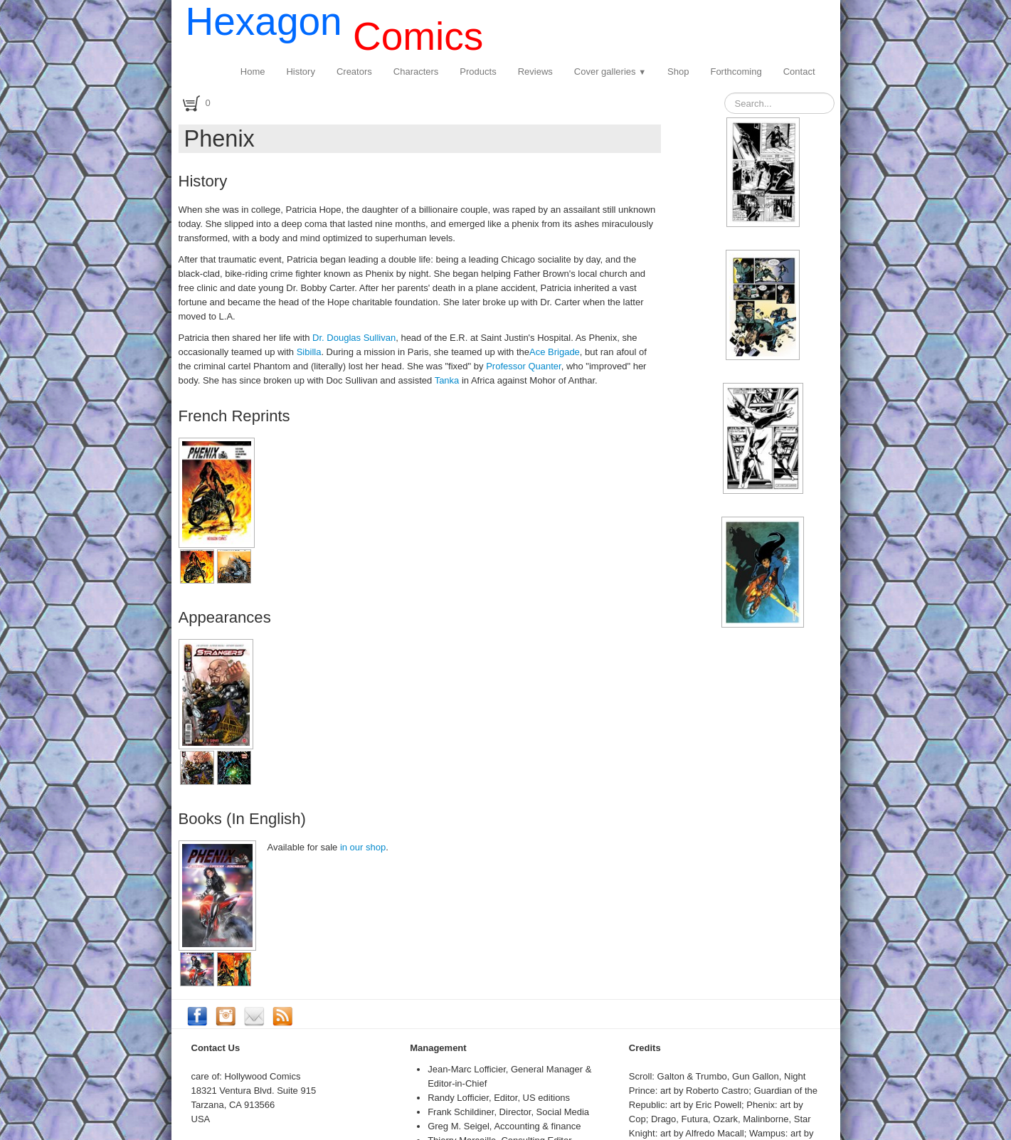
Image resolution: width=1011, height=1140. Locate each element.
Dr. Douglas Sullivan (354, 337)
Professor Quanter (523, 366)
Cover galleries (610, 71)
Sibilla (309, 352)
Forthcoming (735, 71)
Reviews (535, 71)
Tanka (448, 380)
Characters (416, 71)
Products (478, 71)
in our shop (363, 847)
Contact (799, 71)
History (300, 71)
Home (252, 71)
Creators (354, 71)
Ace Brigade (554, 352)
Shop (678, 71)
